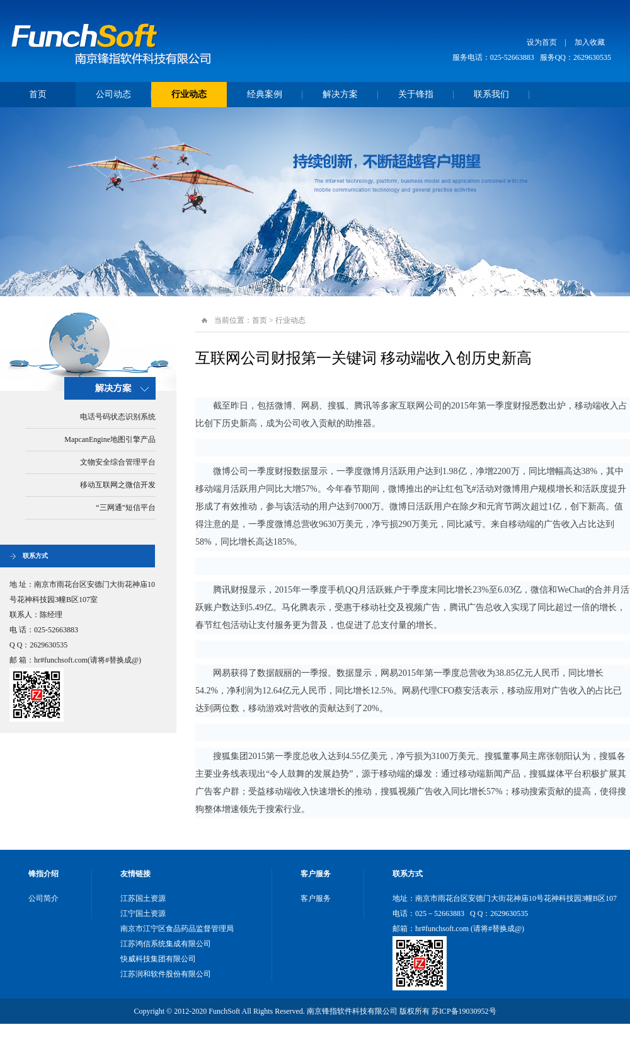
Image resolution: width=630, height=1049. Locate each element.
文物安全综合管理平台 (118, 462)
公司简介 (43, 898)
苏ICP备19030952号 (464, 1011)
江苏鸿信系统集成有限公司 (165, 943)
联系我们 (491, 94)
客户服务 (316, 898)
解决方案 (340, 94)
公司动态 (113, 94)
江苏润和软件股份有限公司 (165, 974)
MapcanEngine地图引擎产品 (110, 439)
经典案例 (264, 94)
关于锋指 (415, 94)
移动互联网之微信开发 (118, 484)
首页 (38, 94)
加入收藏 (590, 42)
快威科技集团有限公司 (158, 958)
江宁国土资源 (143, 913)
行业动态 (189, 94)
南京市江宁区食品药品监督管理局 (177, 928)
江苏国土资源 (143, 898)
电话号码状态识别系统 (118, 416)
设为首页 (542, 42)
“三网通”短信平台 (126, 507)
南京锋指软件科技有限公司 (113, 41)
